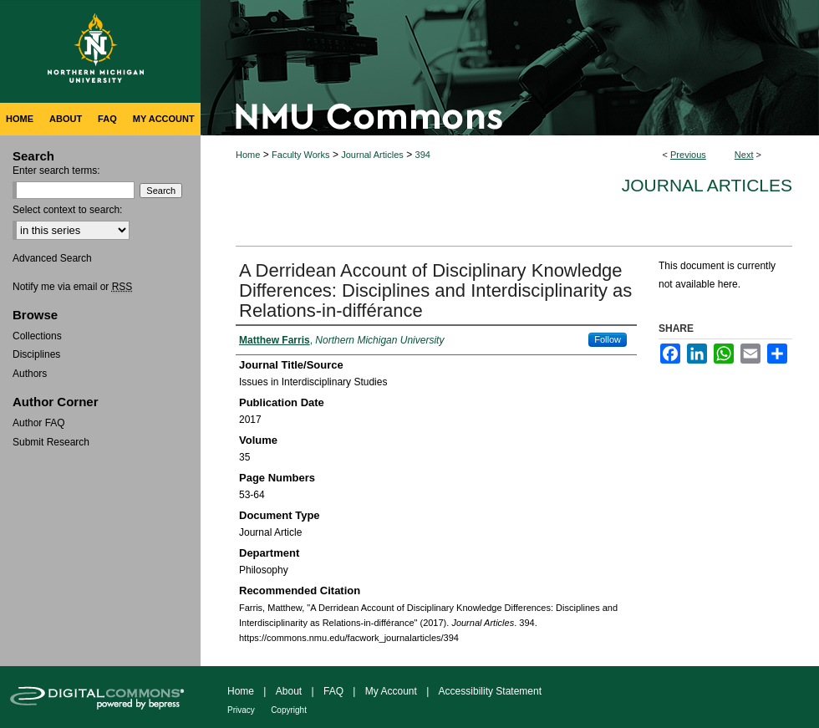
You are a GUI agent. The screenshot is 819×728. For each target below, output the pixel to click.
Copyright (289, 710)
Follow (607, 339)
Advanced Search (52, 258)
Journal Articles (372, 155)
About (289, 691)
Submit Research (51, 442)
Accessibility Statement (490, 691)
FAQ (333, 691)
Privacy (241, 710)
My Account (391, 691)
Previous (688, 155)
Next (744, 155)
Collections (37, 336)
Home (248, 155)
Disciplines (36, 354)
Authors (30, 373)
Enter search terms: (56, 170)
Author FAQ (39, 423)
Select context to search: (67, 210)
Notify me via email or (72, 287)
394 (422, 155)
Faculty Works (300, 155)
